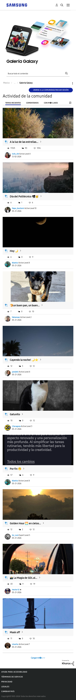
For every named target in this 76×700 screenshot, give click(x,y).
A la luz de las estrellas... (24, 141)
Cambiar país (7, 691)
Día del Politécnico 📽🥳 (24, 196)
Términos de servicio (12, 677)
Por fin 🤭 (15, 468)
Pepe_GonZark (18, 208)
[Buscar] (38, 73)
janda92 (15, 372)
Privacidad (6, 682)
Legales (5, 687)
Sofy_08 (15, 154)
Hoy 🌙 (14, 251)
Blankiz (15, 263)
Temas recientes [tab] (13, 103)
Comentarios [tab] (32, 103)
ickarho (15, 644)
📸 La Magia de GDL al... (23, 577)
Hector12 (15, 590)
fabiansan (16, 317)
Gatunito (15, 414)
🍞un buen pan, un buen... (25, 305)
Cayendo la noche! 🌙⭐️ (24, 359)
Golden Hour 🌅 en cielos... (25, 523)
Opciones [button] (68, 83)
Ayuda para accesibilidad (14, 672)
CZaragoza (16, 426)
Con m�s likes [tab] (51, 103)
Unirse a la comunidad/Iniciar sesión (51, 90)
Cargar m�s (36, 658)
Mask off (15, 632)
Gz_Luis (15, 535)
